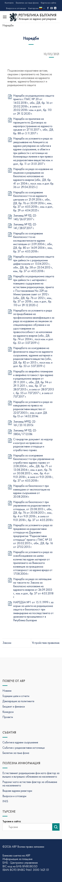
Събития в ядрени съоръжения (20, 742)
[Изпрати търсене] (56, 827)
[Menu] (4, 17)
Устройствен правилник (46, 643)
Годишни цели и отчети (15, 696)
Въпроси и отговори (16, 8)
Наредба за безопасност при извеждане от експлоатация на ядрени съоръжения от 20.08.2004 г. (31, 491)
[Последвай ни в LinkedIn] (55, 8)
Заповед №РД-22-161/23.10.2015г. (24, 423)
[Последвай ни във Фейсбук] (48, 8)
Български (36, 8)
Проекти (7, 717)
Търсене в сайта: (11, 821)
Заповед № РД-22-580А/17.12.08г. (25, 432)
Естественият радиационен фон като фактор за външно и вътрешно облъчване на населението (30, 775)
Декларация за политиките (18, 701)
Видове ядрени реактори (17, 791)
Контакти (9, 2)
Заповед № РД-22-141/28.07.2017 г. (25, 226)
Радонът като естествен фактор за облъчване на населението (29, 783)
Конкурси (8, 712)
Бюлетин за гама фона (27, 2)
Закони (6, 643)
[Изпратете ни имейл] (51, 8)
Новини (6, 690)
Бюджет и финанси (13, 706)
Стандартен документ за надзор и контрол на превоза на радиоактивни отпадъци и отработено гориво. (33, 444)
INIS (5, 801)
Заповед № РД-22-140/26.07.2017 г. (25, 217)
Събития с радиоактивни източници (23, 748)
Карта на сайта (48, 2)
